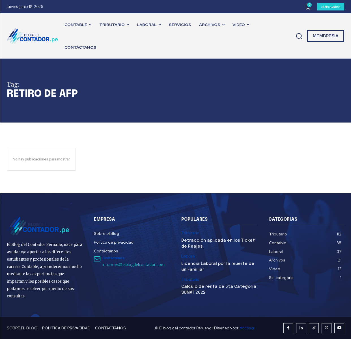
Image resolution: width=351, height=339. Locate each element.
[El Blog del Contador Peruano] (34, 36)
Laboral (188, 256)
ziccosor (247, 328)
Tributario (190, 233)
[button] (299, 36)
